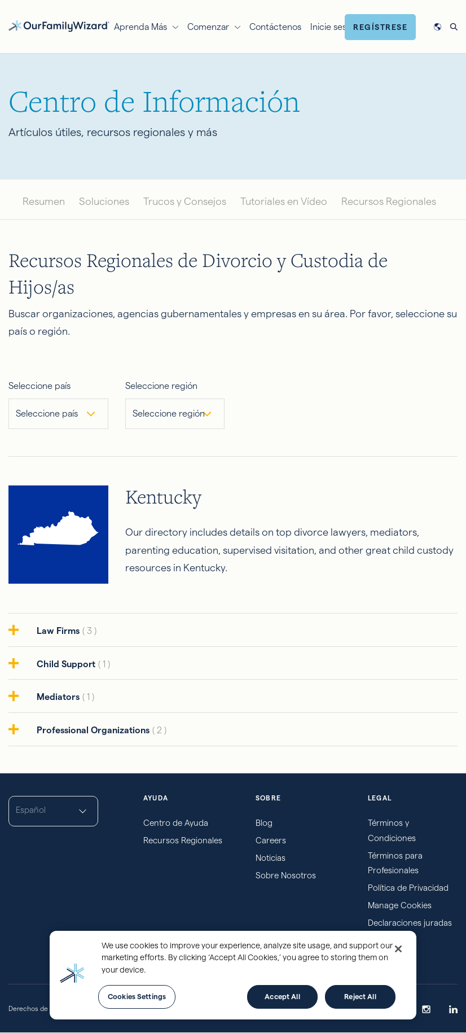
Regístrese (380, 27)
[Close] (398, 948)
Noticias (270, 858)
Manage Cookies (400, 905)
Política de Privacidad (408, 887)
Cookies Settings (137, 996)
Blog (264, 823)
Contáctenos (275, 27)
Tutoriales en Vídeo (283, 201)
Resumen (44, 201)
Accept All (282, 996)
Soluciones (104, 201)
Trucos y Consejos (184, 201)
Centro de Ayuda (175, 823)
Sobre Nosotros (286, 875)
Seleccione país (39, 386)
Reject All (360, 996)
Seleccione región (161, 386)
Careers (271, 840)
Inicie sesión (334, 27)
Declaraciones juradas (410, 922)
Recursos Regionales (388, 201)
